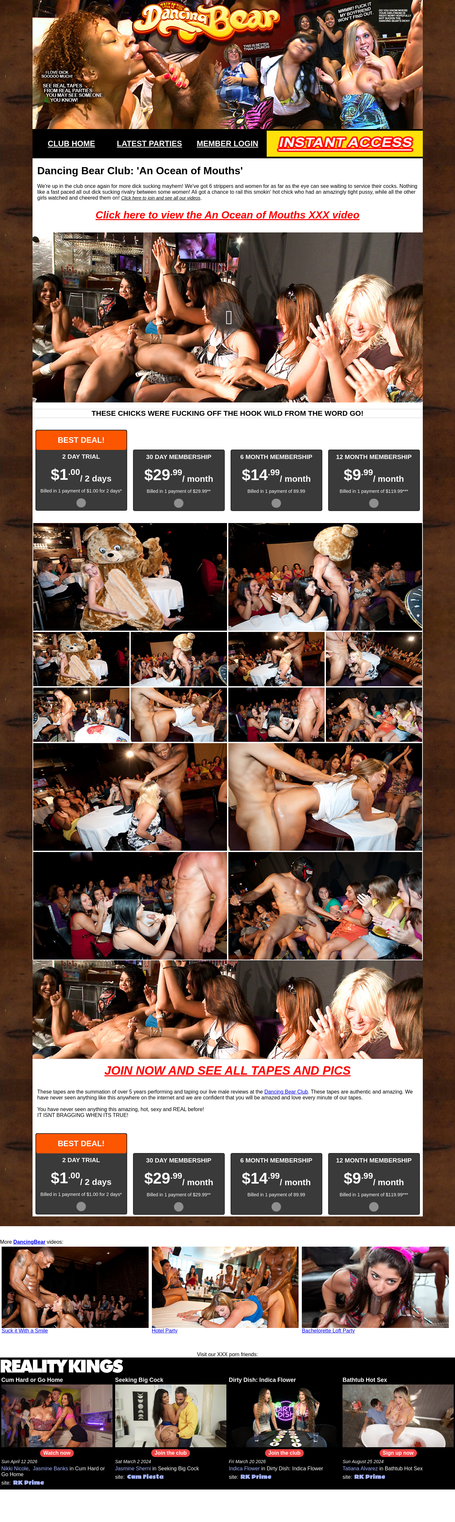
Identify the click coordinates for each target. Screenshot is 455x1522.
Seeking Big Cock (139, 1380)
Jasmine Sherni (133, 1468)
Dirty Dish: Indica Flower (262, 1380)
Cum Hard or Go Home (32, 1380)
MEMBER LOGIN (227, 143)
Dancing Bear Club (286, 1092)
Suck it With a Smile (25, 1330)
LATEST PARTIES (149, 143)
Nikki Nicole (15, 1468)
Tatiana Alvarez (360, 1468)
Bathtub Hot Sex (364, 1380)
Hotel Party (165, 1330)
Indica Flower (244, 1468)
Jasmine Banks (50, 1468)
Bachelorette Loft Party (328, 1330)
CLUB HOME (71, 143)
